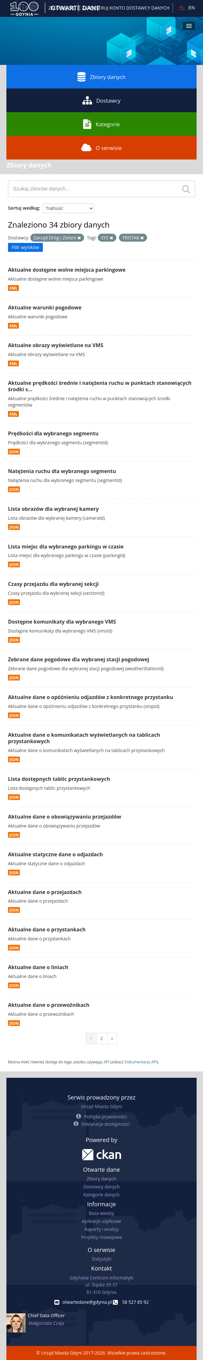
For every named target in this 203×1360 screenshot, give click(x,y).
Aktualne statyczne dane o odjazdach (55, 854)
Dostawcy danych (101, 1187)
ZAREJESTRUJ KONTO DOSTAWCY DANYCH (125, 8)
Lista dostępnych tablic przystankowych (59, 778)
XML (13, 288)
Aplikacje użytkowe (101, 1221)
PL (181, 7)
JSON (14, 451)
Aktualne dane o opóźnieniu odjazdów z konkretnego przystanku (90, 697)
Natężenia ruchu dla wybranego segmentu (62, 471)
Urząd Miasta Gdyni (101, 1106)
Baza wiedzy (101, 1213)
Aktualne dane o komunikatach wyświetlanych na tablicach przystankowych (84, 738)
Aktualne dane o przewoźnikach (49, 1004)
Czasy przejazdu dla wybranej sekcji (53, 583)
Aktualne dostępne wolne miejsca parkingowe (67, 269)
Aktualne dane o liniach (38, 967)
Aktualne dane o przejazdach (45, 892)
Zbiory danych (101, 77)
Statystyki (101, 1259)
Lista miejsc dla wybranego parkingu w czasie (66, 546)
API (106, 1061)
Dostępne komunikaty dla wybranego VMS (62, 621)
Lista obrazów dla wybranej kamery (53, 508)
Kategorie (101, 124)
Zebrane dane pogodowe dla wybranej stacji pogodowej (78, 659)
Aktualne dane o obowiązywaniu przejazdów (64, 816)
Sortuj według (23, 208)
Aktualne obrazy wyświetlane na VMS (55, 345)
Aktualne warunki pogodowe (45, 307)
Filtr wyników (25, 247)
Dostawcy (101, 100)
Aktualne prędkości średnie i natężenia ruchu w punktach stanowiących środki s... (99, 386)
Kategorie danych (101, 1195)
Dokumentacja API (141, 1061)
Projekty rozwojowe (101, 1237)
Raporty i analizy (101, 1229)
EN (192, 7)
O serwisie (101, 147)
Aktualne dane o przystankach (47, 929)
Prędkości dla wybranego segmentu (53, 433)
